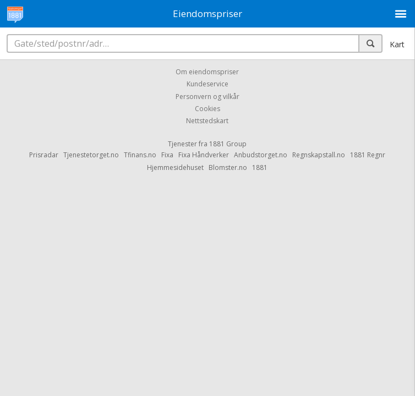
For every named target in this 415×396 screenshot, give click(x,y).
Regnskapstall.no (318, 155)
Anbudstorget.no (260, 155)
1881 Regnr (367, 155)
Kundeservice (207, 84)
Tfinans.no (140, 155)
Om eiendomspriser (207, 71)
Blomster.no (228, 167)
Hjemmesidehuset (175, 167)
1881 (259, 167)
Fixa (167, 155)
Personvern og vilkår (207, 96)
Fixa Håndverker (203, 155)
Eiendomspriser (207, 13)
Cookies (207, 108)
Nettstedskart (207, 121)
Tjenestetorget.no (91, 155)
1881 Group (228, 143)
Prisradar (43, 155)
